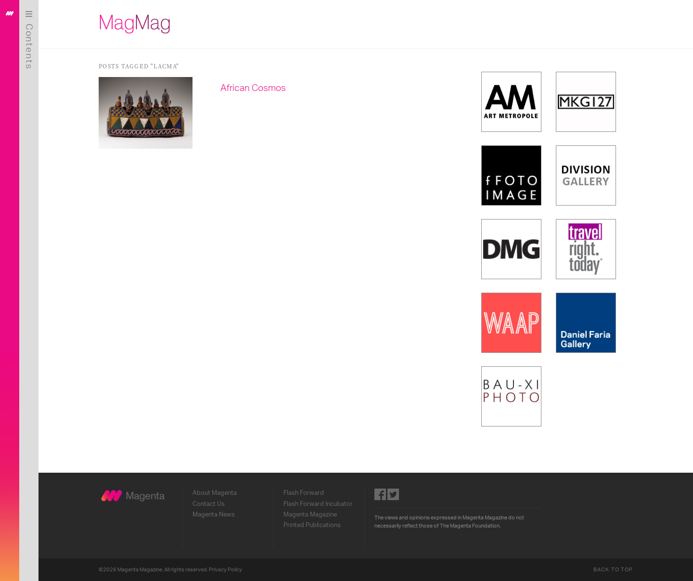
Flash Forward (303, 493)
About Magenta (214, 493)
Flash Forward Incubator (318, 504)
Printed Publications (312, 525)
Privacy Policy (225, 569)
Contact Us (208, 504)
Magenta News (213, 514)
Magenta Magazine (310, 514)
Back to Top (613, 569)
